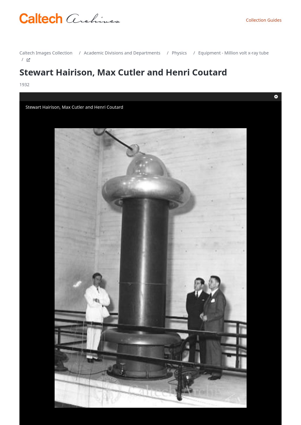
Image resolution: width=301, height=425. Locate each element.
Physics (179, 53)
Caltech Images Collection (46, 53)
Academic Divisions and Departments (122, 53)
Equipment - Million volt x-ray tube (233, 53)
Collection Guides (264, 20)
